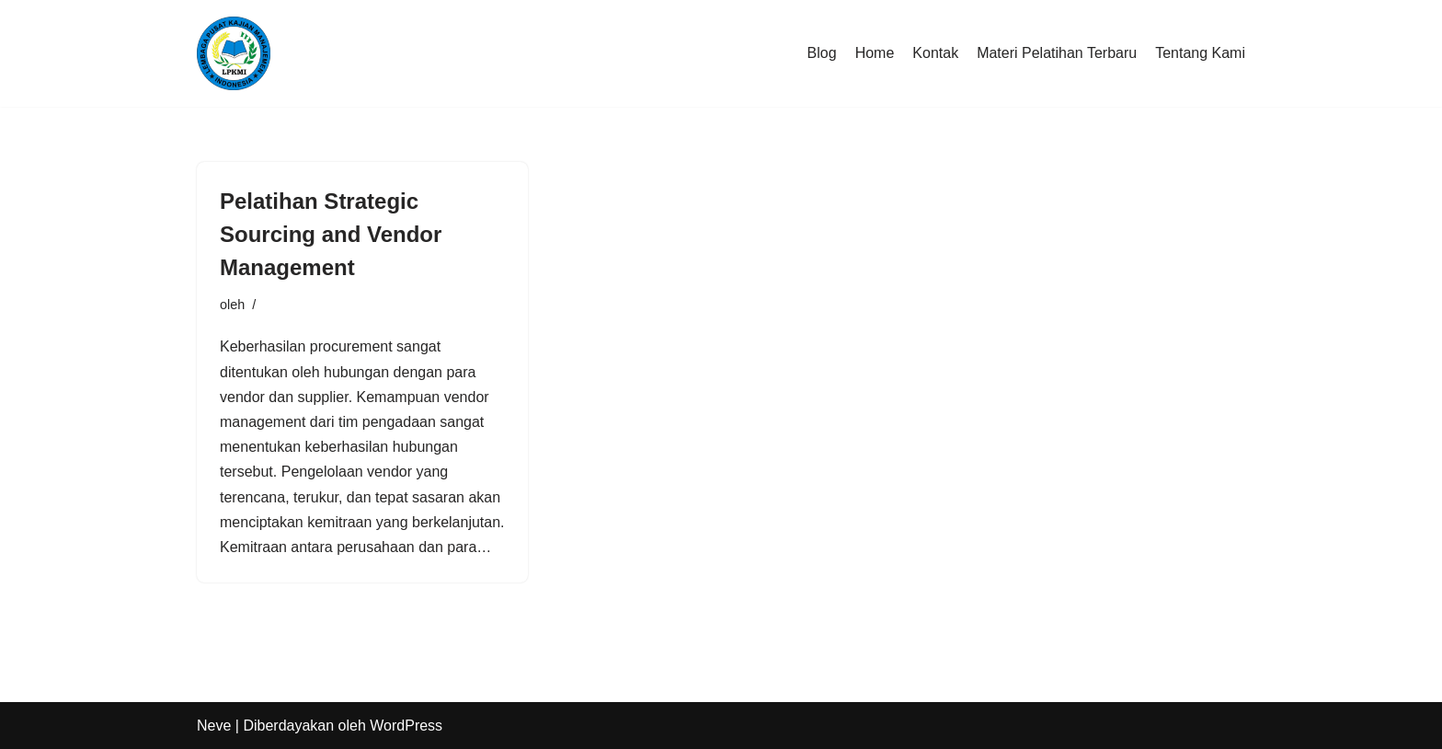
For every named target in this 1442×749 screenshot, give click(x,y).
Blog (822, 53)
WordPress (406, 725)
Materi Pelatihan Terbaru (1057, 53)
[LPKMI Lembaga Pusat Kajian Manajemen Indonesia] (233, 53)
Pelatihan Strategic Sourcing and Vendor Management (330, 234)
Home (875, 53)
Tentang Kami (1200, 53)
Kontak (935, 53)
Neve (214, 725)
